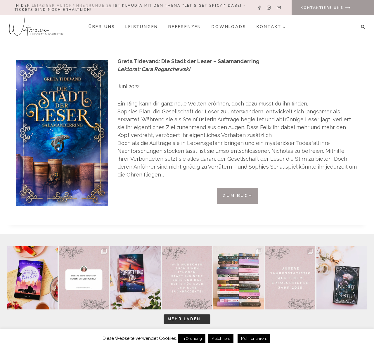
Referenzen (184, 27)
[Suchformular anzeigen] (363, 27)
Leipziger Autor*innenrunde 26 (72, 5)
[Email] (278, 8)
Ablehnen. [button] (221, 338)
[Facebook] (259, 8)
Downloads (229, 27)
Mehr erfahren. (254, 338)
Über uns (102, 27)
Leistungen (141, 27)
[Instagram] (269, 8)
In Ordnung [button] (192, 338)
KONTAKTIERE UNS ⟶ (325, 7)
